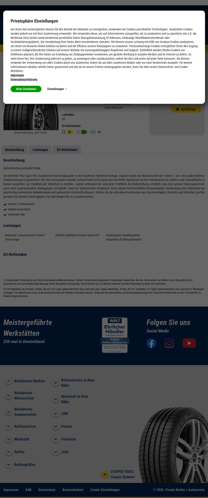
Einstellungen (57, 89)
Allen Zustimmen (26, 89)
